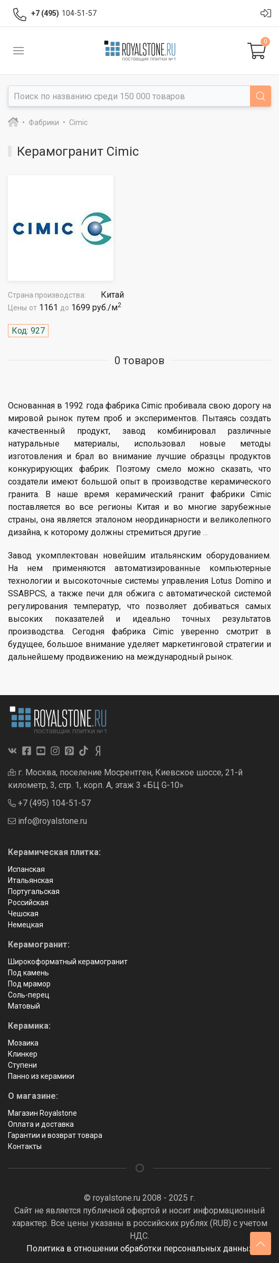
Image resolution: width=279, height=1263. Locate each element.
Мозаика (23, 1043)
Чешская (23, 913)
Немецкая (25, 924)
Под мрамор (29, 984)
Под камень (28, 972)
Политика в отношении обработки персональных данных (139, 1248)
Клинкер (22, 1054)
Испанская (26, 869)
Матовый (24, 1006)
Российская (28, 902)
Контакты (25, 1146)
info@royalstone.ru (47, 821)
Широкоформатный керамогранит (68, 961)
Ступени (22, 1065)
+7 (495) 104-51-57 (49, 803)
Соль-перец (29, 995)
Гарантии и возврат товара (55, 1135)
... (205, 532)
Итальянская (30, 880)
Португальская (34, 891)
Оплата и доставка (41, 1124)
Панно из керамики (41, 1076)
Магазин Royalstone (42, 1113)
